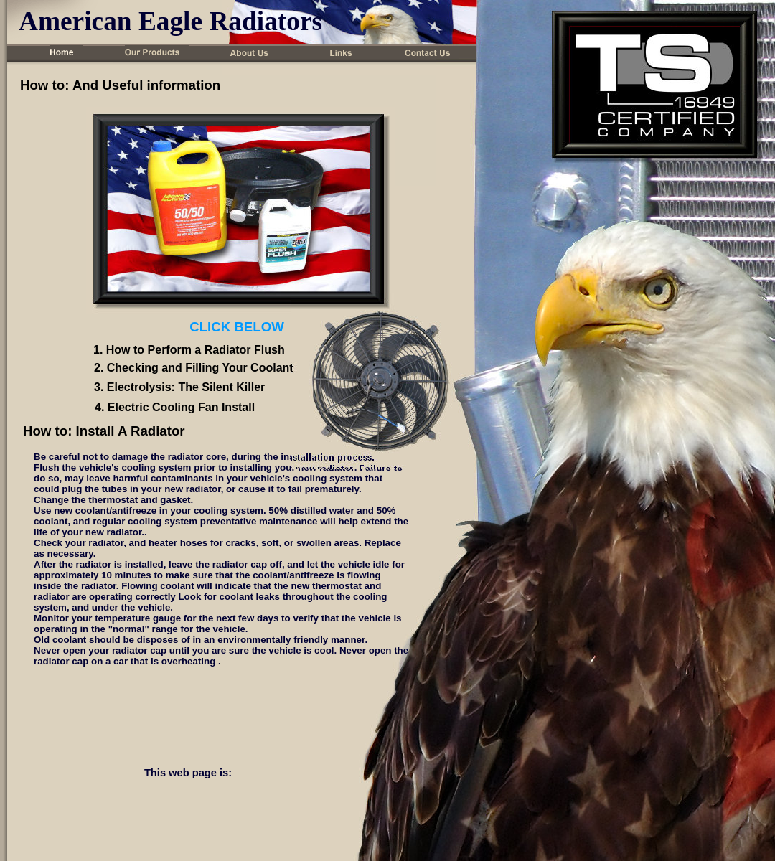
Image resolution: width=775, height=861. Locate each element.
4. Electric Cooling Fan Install (175, 407)
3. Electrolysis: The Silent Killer (179, 387)
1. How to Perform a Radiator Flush (189, 350)
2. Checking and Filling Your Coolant (193, 368)
